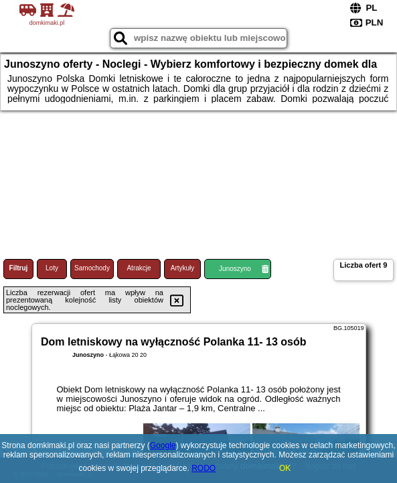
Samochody (92, 268)
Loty (52, 268)
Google (163, 445)
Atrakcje (139, 268)
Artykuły (183, 268)
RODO (203, 468)
